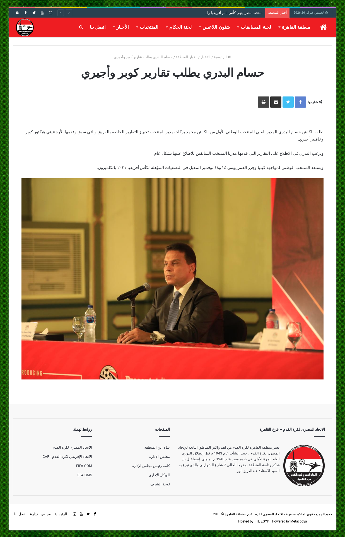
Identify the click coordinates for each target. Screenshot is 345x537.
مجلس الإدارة (159, 456)
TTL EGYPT (262, 521)
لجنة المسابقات (256, 27)
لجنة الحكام (180, 27)
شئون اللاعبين (216, 27)
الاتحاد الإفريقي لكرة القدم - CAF (67, 456)
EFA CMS (85, 475)
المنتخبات (149, 27)
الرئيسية (222, 57)
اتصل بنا (98, 27)
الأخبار (123, 27)
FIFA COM (84, 466)
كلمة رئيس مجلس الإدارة (151, 466)
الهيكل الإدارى (159, 475)
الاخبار (206, 57)
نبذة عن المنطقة (157, 447)
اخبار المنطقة (186, 57)
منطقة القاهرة (296, 27)
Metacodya (298, 521)
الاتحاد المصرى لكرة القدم (72, 447)
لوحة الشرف (160, 484)
